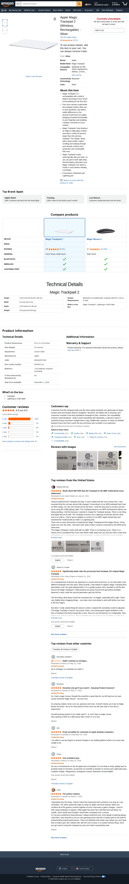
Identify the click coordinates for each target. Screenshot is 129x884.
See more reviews (58, 634)
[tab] (59, 433)
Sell (97, 10)
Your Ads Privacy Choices (92, 876)
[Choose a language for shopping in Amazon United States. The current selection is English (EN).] (87, 4)
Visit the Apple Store (68, 37)
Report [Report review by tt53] (54, 747)
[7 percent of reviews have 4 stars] (20, 423)
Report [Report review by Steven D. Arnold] (70, 626)
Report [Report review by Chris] (54, 830)
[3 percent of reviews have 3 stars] (20, 427)
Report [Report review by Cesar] (54, 779)
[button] (4, 10)
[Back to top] (64, 857)
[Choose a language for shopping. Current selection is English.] (63, 868)
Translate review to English (62, 678)
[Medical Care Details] (35, 10)
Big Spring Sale (15, 10)
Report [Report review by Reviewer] (54, 721)
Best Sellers (58, 10)
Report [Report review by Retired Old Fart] (70, 560)
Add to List (99, 30)
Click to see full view (34, 76)
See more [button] (77, 75)
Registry (119, 10)
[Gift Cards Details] (82, 10)
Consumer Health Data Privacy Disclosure (67, 876)
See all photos (120, 447)
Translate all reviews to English (65, 649)
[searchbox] (49, 3)
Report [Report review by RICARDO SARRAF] (54, 673)
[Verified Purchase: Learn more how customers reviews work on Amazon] (57, 499)
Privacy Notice (46, 876)
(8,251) (62, 249)
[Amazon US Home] (40, 869)
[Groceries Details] (93, 10)
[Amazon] (7, 4)
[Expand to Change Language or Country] (72, 869)
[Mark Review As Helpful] (57, 560)
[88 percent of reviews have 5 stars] (20, 419)
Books (67, 10)
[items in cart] (125, 4)
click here (71, 350)
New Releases (107, 10)
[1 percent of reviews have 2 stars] (20, 432)
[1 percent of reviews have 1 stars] (20, 436)
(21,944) (104, 249)
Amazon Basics (44, 10)
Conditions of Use (33, 876)
